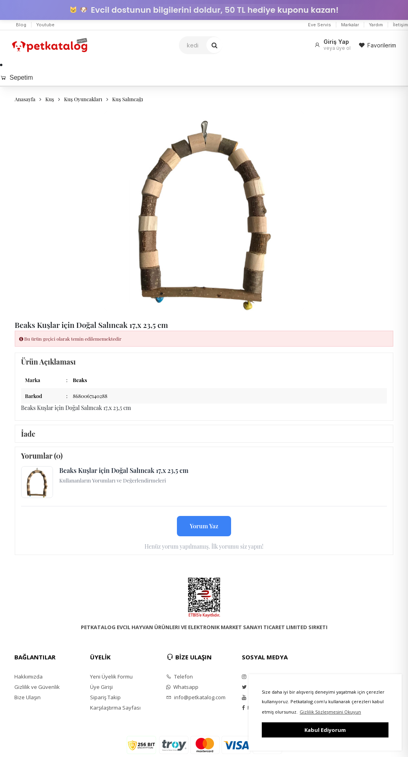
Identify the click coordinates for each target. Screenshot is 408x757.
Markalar (350, 24)
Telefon (179, 676)
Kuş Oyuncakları (83, 99)
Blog (21, 24)
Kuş (49, 99)
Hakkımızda (28, 676)
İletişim (400, 24)
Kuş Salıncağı (127, 99)
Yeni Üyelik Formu (111, 676)
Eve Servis (319, 24)
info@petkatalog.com (196, 697)
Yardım (376, 24)
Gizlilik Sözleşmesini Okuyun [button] (330, 712)
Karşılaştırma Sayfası (115, 707)
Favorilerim (377, 45)
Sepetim (16, 77)
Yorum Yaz (204, 526)
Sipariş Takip (105, 697)
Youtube (45, 24)
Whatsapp (182, 687)
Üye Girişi (101, 687)
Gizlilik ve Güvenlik (37, 687)
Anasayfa (25, 99)
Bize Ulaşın (27, 697)
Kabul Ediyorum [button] (325, 729)
